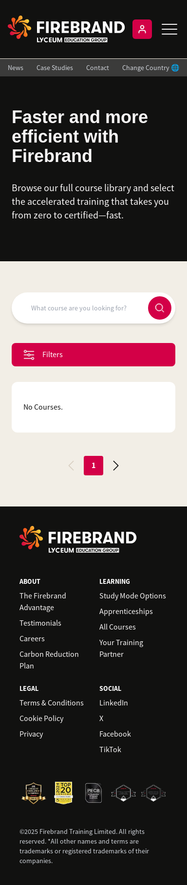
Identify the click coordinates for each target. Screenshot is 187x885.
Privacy (31, 734)
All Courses (117, 627)
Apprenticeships (126, 611)
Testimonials (40, 623)
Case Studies (55, 67)
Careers (32, 639)
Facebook (115, 734)
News (15, 67)
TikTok (110, 750)
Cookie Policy (41, 718)
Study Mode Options (132, 596)
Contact (97, 67)
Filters (43, 355)
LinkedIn (113, 703)
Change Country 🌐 (150, 67)
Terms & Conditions (51, 703)
